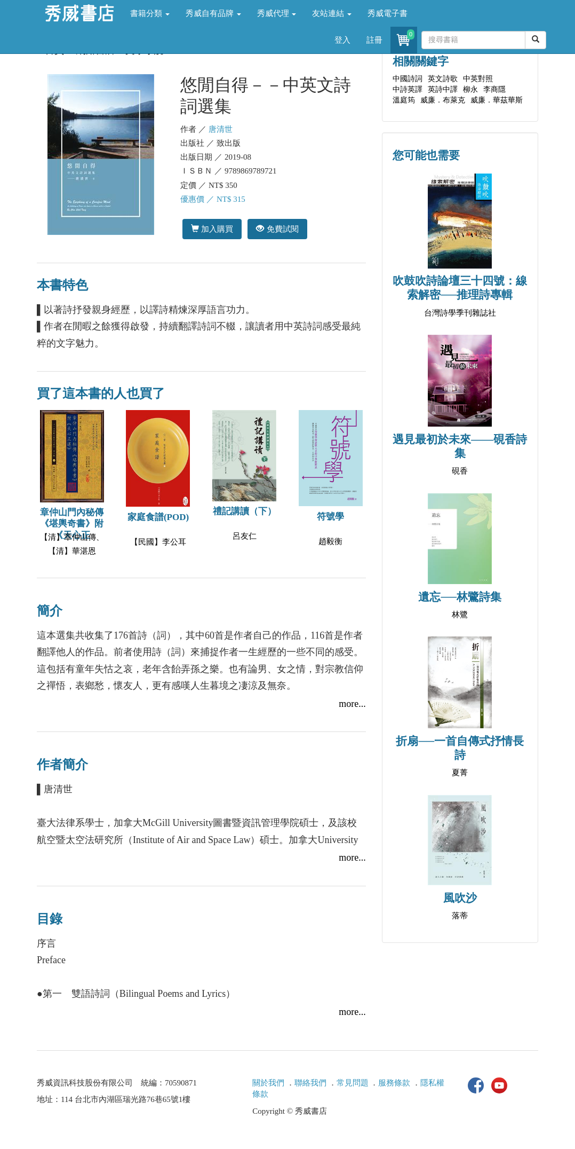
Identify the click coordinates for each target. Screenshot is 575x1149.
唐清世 (221, 129)
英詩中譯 (443, 89)
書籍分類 (150, 13)
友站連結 (332, 13)
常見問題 (353, 1083)
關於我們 (268, 1083)
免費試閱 (277, 228)
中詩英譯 (407, 89)
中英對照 (478, 79)
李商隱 (494, 89)
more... (352, 703)
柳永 (470, 89)
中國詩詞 (407, 79)
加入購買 (212, 228)
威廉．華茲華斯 (496, 100)
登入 (342, 40)
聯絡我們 (310, 1083)
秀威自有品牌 (213, 13)
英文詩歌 (443, 79)
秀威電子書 (388, 13)
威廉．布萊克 (442, 100)
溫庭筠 (404, 100)
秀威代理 (277, 13)
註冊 (374, 40)
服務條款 (394, 1083)
